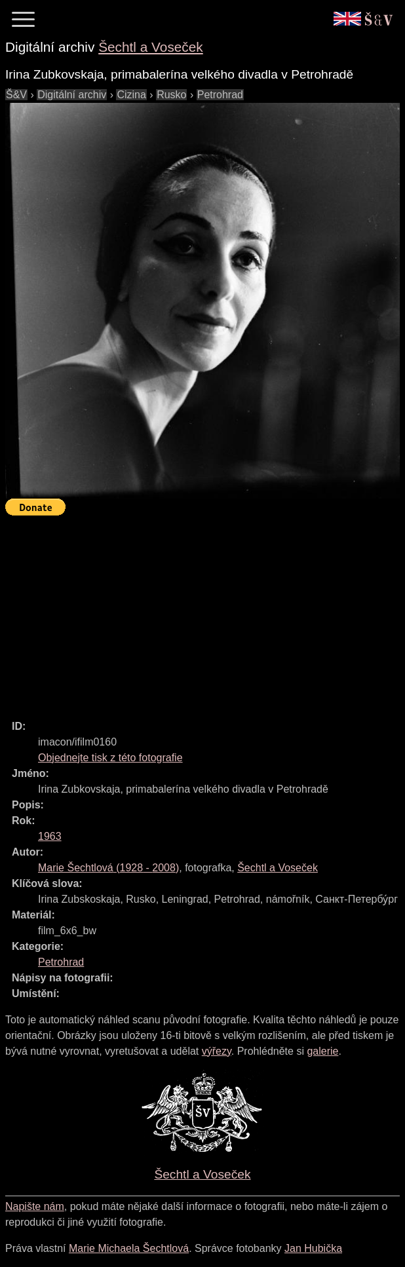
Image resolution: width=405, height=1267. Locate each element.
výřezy (216, 1051)
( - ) (108, 867)
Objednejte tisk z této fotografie (110, 757)
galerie (322, 1051)
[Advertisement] (205, 612)
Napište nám (34, 1206)
